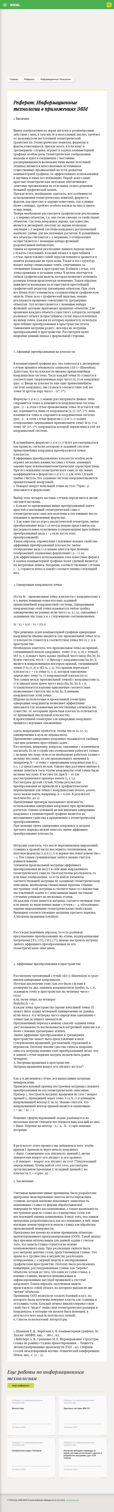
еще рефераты (20, 1385)
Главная (14, 79)
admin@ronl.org (72, 1500)
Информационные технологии (55, 79)
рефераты (29, 79)
